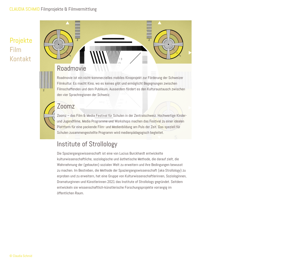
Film (15, 49)
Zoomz (66, 106)
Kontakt (20, 59)
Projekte (21, 40)
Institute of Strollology (87, 143)
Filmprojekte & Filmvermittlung (69, 9)
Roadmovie (71, 68)
